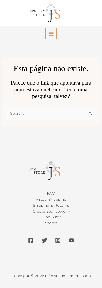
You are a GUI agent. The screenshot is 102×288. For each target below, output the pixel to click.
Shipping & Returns (51, 205)
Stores (51, 223)
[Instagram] (58, 240)
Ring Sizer (51, 217)
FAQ (51, 193)
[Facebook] (30, 240)
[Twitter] (44, 240)
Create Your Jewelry (51, 211)
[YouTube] (71, 240)
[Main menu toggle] (51, 33)
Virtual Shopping (51, 199)
